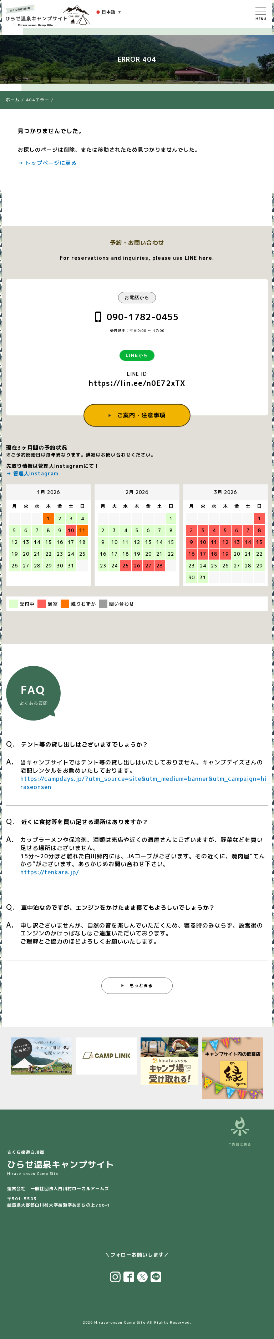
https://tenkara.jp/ (49, 872)
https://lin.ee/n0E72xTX (137, 383)
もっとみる (141, 986)
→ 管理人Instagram (32, 473)
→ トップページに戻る (47, 163)
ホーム (13, 100)
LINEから (137, 355)
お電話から (137, 297)
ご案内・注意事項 (141, 415)
